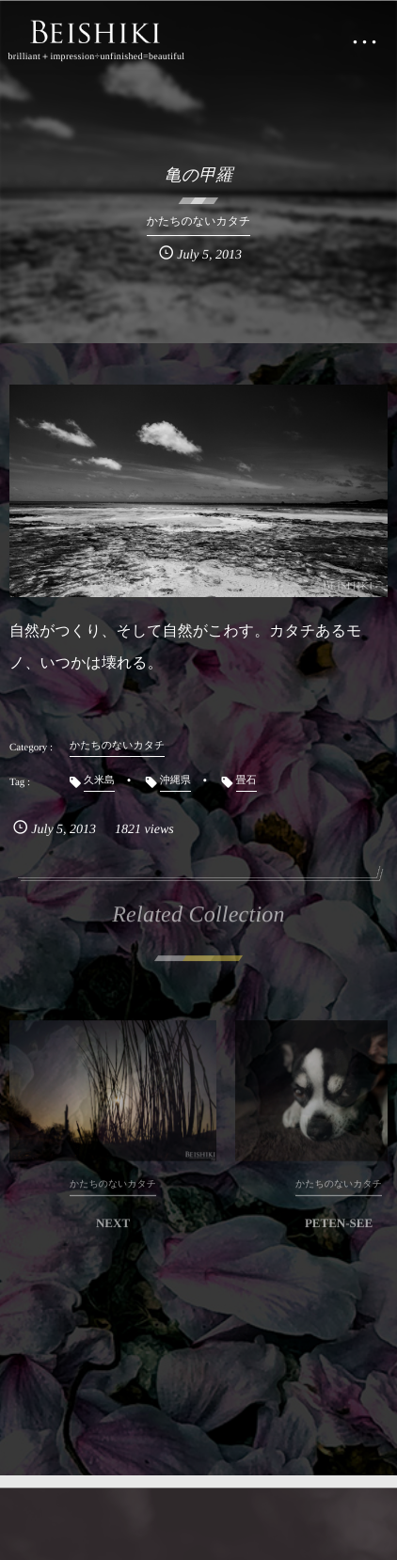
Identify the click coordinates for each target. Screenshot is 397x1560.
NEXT (113, 1228)
